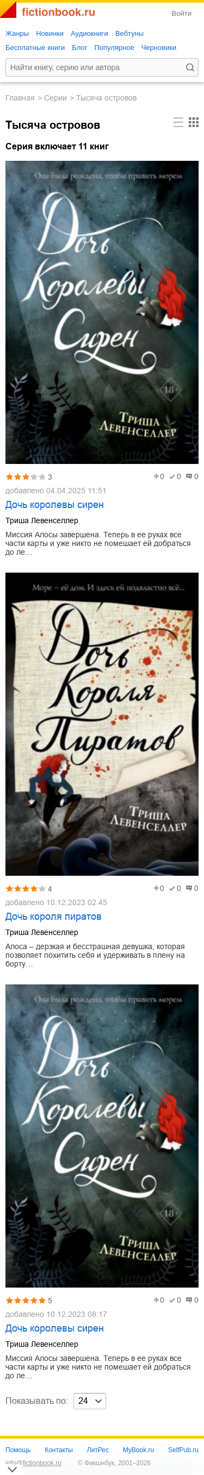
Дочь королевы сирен (54, 504)
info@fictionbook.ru (33, 1463)
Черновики (159, 47)
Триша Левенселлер (41, 520)
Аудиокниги (89, 33)
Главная (20, 97)
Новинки (50, 33)
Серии (55, 97)
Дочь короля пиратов (53, 916)
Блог (79, 47)
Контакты (59, 1450)
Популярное (114, 47)
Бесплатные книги (35, 47)
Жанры (17, 33)
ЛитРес (98, 1450)
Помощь (17, 1450)
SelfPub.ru (183, 1450)
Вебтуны (129, 33)
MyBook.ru (138, 1450)
